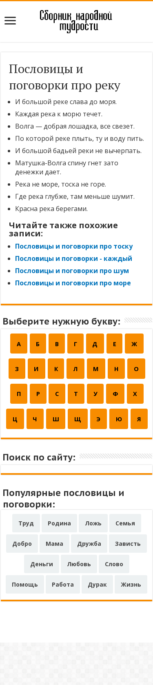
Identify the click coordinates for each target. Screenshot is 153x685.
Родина (59, 565)
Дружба (89, 586)
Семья (125, 565)
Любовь (79, 606)
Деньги (41, 606)
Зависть (128, 586)
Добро (22, 586)
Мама (54, 586)
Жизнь (131, 627)
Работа (63, 627)
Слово (114, 606)
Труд (26, 565)
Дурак (97, 627)
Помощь (25, 627)
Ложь (93, 565)
